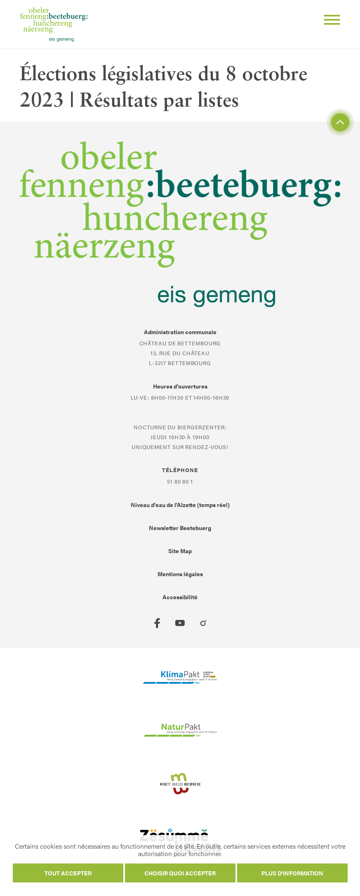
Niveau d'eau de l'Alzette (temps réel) (180, 504)
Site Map (180, 551)
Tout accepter (68, 873)
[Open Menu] (328, 21)
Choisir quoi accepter (180, 873)
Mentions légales (180, 574)
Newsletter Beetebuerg (180, 528)
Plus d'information (292, 873)
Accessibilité (180, 597)
